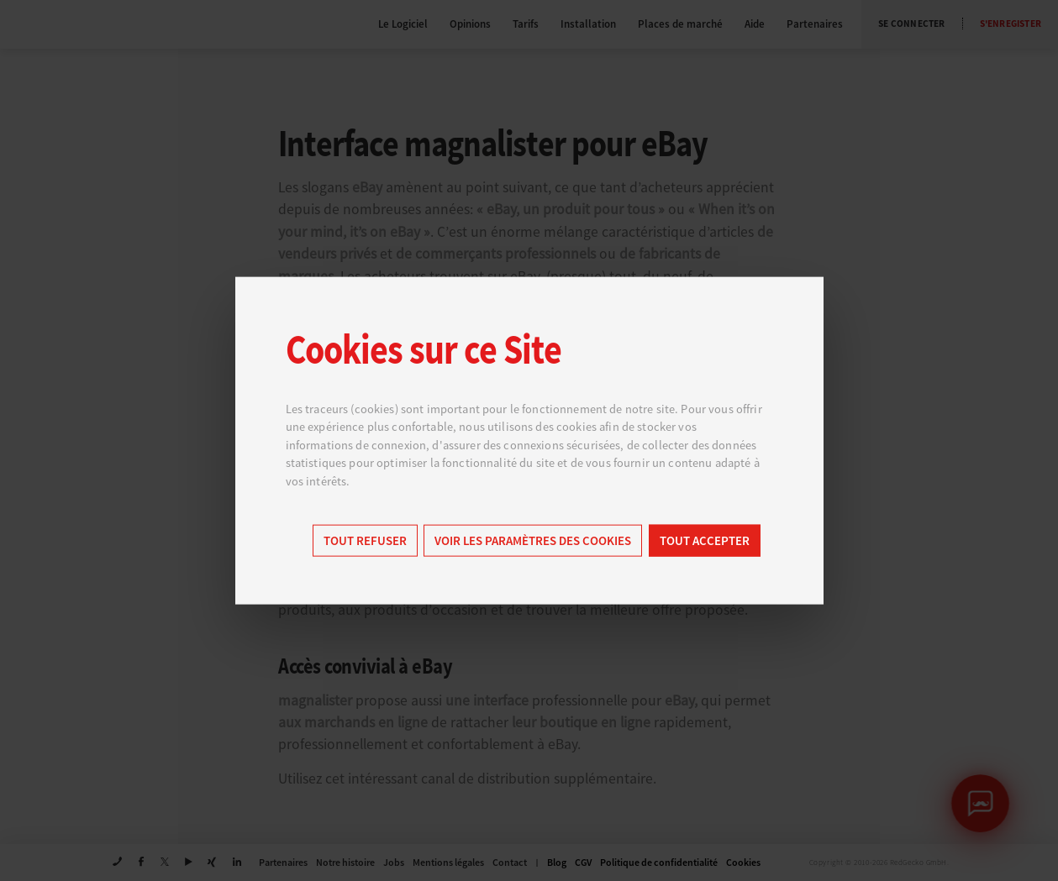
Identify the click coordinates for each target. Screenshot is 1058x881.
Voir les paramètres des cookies (532, 541)
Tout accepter (705, 541)
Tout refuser (365, 541)
